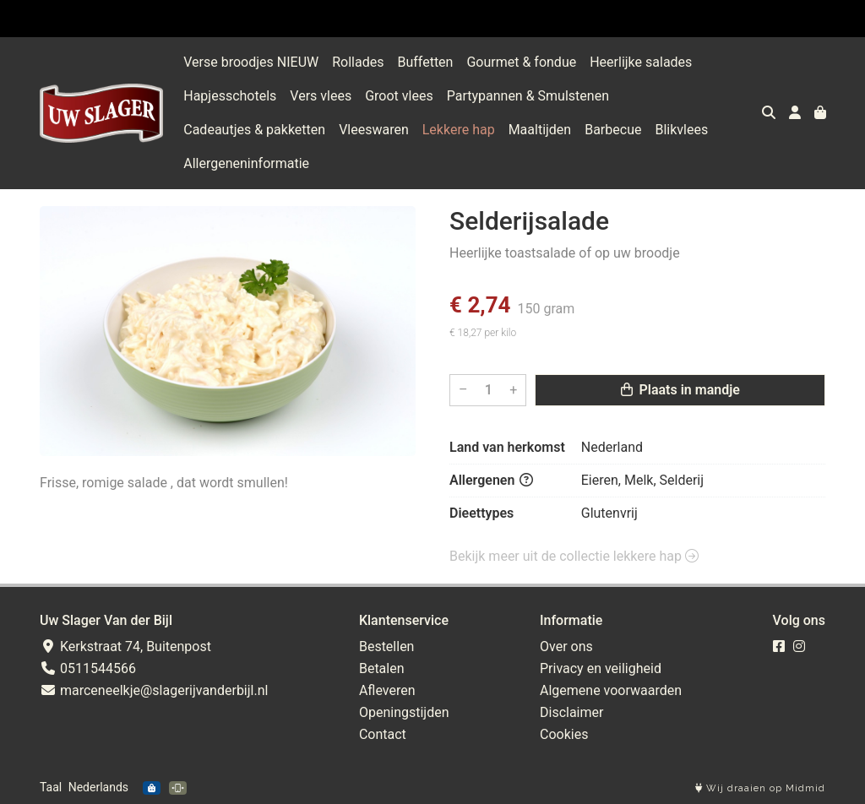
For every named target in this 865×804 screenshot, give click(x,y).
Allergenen (491, 480)
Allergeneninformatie (246, 163)
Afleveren (387, 690)
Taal (51, 787)
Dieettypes (481, 513)
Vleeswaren (374, 130)
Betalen (382, 668)
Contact (382, 734)
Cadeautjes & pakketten (254, 130)
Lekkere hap (458, 130)
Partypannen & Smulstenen (528, 96)
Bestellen (387, 646)
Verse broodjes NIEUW (250, 62)
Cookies (564, 734)
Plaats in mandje (680, 390)
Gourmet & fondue (521, 62)
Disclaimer (571, 712)
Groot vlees (398, 96)
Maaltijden (540, 130)
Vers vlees (320, 96)
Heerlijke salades (641, 62)
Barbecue (613, 130)
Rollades (358, 62)
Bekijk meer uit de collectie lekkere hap (574, 556)
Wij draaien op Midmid (760, 788)
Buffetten (425, 62)
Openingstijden (404, 712)
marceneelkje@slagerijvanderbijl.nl (154, 690)
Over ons (566, 646)
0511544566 (88, 668)
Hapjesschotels (229, 96)
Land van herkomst (507, 447)
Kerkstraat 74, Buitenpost (125, 646)
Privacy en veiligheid (600, 668)
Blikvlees (681, 130)
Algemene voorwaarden (611, 690)
